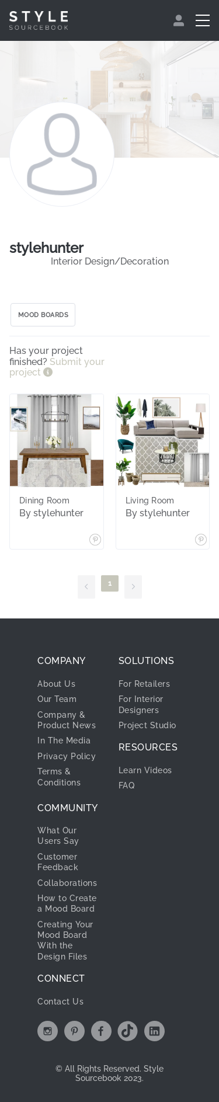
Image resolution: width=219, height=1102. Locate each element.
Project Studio (147, 725)
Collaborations (67, 883)
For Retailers (145, 684)
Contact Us (60, 1001)
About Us (56, 684)
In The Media (64, 740)
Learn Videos (145, 770)
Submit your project (57, 367)
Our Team (57, 699)
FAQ (127, 785)
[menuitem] (180, 20)
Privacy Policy (66, 756)
